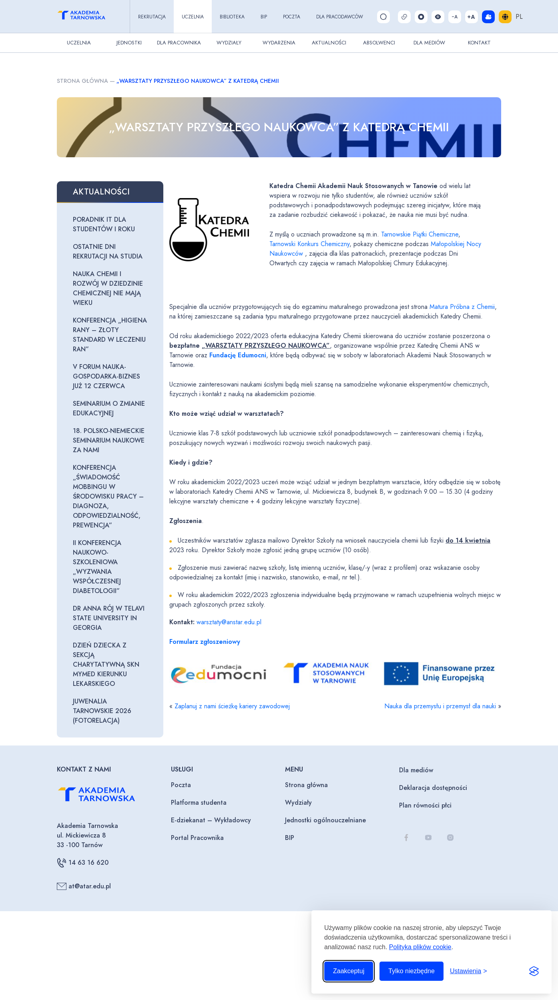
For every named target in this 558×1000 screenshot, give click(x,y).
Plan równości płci (425, 805)
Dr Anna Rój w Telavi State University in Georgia (109, 618)
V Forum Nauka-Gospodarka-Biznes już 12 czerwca (106, 376)
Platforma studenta (199, 802)
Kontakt (479, 42)
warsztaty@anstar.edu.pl (229, 622)
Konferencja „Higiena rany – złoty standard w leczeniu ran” (110, 335)
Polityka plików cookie (420, 947)
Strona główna (82, 81)
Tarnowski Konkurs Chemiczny (309, 243)
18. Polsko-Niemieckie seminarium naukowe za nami (109, 440)
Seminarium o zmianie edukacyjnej (109, 408)
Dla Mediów (429, 42)
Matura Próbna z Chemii (462, 306)
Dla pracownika (179, 42)
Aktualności (329, 42)
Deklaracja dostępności (433, 787)
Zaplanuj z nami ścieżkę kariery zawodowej (232, 706)
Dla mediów (416, 770)
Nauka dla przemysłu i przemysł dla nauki (440, 706)
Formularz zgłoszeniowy (204, 641)
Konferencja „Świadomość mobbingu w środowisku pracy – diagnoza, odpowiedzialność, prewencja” (108, 496)
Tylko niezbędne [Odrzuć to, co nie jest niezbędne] (411, 971)
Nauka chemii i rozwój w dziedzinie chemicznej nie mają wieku (108, 288)
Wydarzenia (279, 42)
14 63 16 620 (82, 863)
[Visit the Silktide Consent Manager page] (534, 971)
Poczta (291, 16)
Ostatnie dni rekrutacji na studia (108, 251)
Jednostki (129, 42)
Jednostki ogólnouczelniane (325, 820)
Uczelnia (193, 16)
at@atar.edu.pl (84, 886)
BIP (264, 16)
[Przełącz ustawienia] (468, 971)
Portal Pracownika (197, 837)
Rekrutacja (152, 16)
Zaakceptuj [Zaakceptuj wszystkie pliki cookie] (348, 971)
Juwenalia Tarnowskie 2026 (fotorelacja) (102, 711)
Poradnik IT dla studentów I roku (104, 224)
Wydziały (229, 42)
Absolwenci (379, 42)
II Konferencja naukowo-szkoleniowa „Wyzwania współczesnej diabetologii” (97, 566)
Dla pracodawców (339, 16)
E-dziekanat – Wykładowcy (211, 820)
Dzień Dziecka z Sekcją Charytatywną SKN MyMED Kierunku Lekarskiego (106, 664)
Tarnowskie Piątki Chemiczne (419, 234)
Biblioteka (232, 16)
